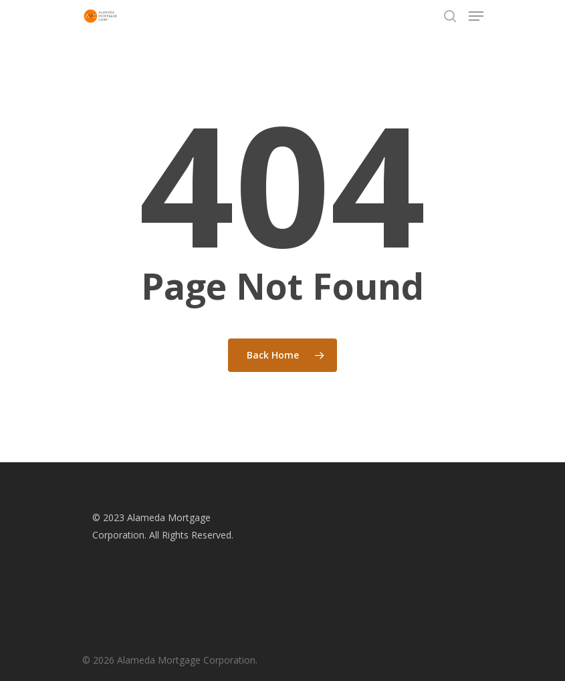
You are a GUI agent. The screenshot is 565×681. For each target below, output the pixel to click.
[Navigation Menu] (476, 16)
